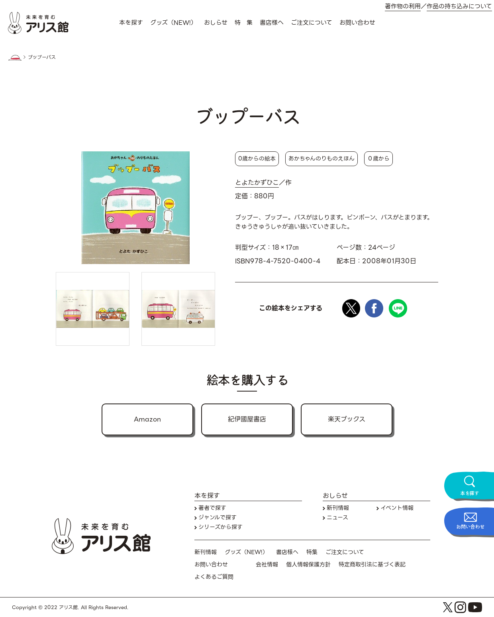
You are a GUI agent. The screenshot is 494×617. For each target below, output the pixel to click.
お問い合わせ (357, 22)
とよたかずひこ (257, 183)
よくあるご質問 (213, 577)
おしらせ (215, 22)
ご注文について (311, 22)
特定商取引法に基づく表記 (372, 564)
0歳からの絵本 (257, 158)
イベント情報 (397, 508)
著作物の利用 (403, 6)
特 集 (244, 22)
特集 (312, 552)
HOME (15, 58)
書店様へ (272, 22)
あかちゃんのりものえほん (321, 158)
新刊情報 (338, 508)
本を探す (131, 22)
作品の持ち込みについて (459, 6)
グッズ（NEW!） (173, 22)
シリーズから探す (220, 527)
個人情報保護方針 (308, 564)
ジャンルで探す (217, 517)
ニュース (337, 517)
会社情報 (267, 564)
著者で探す (212, 508)
